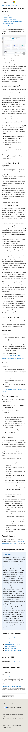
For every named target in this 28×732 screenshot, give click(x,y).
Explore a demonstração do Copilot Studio (13, 358)
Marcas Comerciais (16, 725)
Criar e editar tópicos (19, 220)
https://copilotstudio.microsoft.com (11, 355)
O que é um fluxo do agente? (9, 19)
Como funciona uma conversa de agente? (12, 21)
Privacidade (5, 721)
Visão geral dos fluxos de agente (13, 650)
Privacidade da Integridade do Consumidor (13, 723)
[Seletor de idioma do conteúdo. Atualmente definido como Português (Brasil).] (8, 704)
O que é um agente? (7, 17)
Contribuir (20, 718)
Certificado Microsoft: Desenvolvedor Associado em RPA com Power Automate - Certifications (14, 685)
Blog (14, 718)
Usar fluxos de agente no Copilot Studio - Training (13, 676)
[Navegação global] (1, 2)
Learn (3, 5)
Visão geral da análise (10, 648)
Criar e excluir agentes (10, 641)
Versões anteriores (7, 718)
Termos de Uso (6, 725)
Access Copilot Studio (8, 23)
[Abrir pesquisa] (21, 2)
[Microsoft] (14, 2)
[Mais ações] (25, 5)
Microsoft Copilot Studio (11, 5)
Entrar (25, 2)
